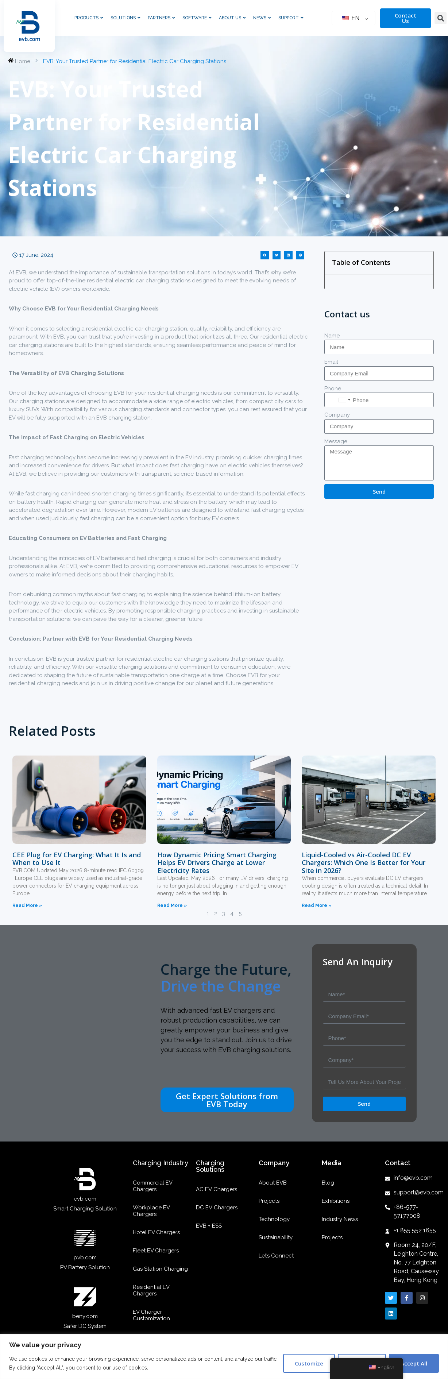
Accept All (414, 1363)
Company (337, 415)
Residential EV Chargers (151, 1290)
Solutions (125, 18)
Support (291, 18)
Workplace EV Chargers (151, 1210)
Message (335, 441)
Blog (328, 1182)
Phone (332, 388)
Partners (161, 18)
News (262, 18)
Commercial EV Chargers (152, 1186)
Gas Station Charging (160, 1269)
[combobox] (344, 400)
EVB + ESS (209, 1225)
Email (331, 362)
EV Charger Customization (151, 1315)
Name (332, 335)
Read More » (27, 905)
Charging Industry (160, 1163)
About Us (232, 18)
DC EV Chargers (216, 1207)
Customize (309, 1363)
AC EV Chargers (216, 1189)
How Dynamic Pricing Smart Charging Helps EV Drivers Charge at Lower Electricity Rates (217, 862)
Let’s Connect (276, 1255)
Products (88, 18)
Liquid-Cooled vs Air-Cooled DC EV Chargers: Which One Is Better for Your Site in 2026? (363, 862)
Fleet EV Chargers (156, 1250)
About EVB (273, 1182)
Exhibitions (335, 1201)
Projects (269, 1201)
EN (350, 18)
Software (197, 18)
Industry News (340, 1219)
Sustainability (276, 1237)
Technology (274, 1219)
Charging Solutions (210, 1166)
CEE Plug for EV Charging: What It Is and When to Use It (76, 858)
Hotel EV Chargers (156, 1232)
